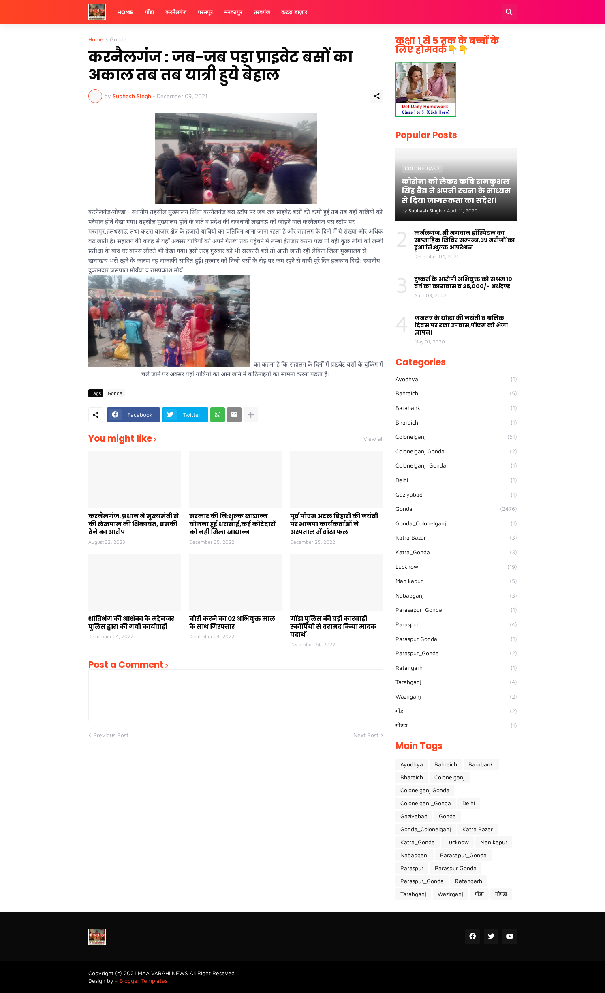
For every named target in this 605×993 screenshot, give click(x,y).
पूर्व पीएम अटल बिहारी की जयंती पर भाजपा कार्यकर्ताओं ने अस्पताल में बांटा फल (334, 524)
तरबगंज (262, 12)
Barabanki (456, 408)
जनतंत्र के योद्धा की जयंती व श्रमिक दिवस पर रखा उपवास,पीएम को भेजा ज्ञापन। (461, 325)
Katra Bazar (456, 538)
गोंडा (149, 12)
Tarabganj (456, 682)
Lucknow (456, 567)
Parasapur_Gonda (456, 610)
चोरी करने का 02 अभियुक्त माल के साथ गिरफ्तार (232, 623)
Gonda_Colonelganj (456, 523)
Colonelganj (456, 437)
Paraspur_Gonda (456, 653)
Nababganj (456, 596)
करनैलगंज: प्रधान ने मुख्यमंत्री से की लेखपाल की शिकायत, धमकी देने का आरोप (133, 524)
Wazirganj (456, 697)
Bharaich (456, 422)
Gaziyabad (456, 495)
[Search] (509, 12)
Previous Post (110, 734)
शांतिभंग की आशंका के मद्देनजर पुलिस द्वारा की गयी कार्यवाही (131, 623)
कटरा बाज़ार (294, 12)
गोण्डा (456, 725)
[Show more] (251, 414)
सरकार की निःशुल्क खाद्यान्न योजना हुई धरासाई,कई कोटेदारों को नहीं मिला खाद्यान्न (232, 524)
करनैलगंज (175, 12)
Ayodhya (456, 379)
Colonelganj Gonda (456, 451)
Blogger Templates (143, 980)
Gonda (118, 39)
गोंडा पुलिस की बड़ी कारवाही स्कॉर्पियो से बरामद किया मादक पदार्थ (333, 627)
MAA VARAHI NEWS (163, 972)
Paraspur (456, 624)
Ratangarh (456, 668)
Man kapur (456, 581)
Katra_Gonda (456, 552)
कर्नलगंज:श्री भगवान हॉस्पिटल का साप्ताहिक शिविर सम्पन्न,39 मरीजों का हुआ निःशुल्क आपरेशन (464, 240)
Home (125, 12)
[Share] (376, 96)
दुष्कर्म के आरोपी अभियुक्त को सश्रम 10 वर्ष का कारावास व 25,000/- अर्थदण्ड (463, 282)
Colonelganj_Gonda (456, 465)
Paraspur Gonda (456, 639)
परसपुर (205, 12)
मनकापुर (233, 12)
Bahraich (456, 393)
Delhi (456, 480)
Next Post (365, 734)
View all (373, 439)
